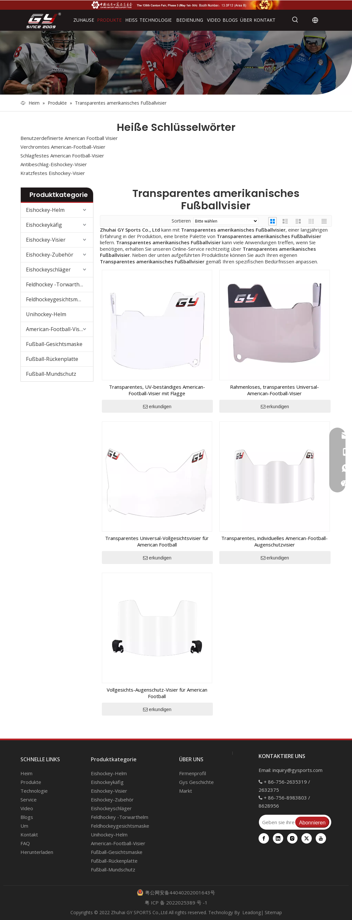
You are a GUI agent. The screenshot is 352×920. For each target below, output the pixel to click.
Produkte (30, 782)
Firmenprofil (192, 773)
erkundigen (157, 406)
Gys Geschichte (196, 782)
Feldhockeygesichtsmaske (57, 299)
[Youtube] (321, 838)
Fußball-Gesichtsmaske (54, 344)
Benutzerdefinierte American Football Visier (69, 138)
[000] (176, 63)
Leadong (251, 912)
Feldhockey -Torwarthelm (57, 284)
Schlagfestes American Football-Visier (62, 155)
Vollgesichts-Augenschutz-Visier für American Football (157, 692)
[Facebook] (264, 838)
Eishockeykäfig (44, 224)
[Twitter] (306, 838)
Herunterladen (36, 852)
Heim (26, 773)
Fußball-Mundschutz (51, 373)
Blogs (26, 817)
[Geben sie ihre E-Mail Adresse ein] (276, 822)
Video (26, 808)
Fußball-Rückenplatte (52, 358)
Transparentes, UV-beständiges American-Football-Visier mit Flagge (157, 390)
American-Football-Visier (56, 329)
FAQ (25, 843)
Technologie (34, 791)
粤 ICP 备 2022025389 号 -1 (176, 902)
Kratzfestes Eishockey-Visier (52, 173)
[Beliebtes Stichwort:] (295, 20)
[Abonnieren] (312, 822)
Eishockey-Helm (45, 209)
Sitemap (273, 912)
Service (28, 799)
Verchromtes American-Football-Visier (62, 147)
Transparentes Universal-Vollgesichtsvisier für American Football (157, 541)
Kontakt (29, 834)
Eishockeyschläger (48, 269)
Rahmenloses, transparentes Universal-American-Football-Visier (274, 390)
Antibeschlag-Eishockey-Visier (53, 164)
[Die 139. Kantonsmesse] (176, 4)
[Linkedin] (278, 838)
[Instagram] (292, 838)
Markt (185, 791)
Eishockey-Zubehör (49, 254)
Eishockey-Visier (46, 239)
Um (24, 825)
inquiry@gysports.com (297, 770)
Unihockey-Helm (46, 314)
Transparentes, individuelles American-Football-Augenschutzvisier (274, 541)
